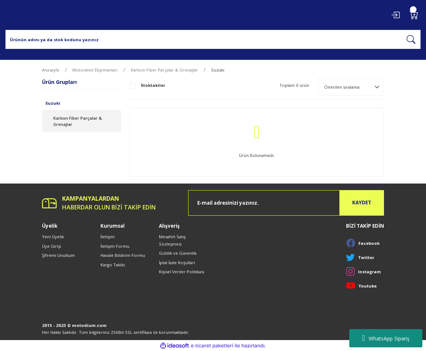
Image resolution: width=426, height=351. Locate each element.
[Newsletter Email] (286, 203)
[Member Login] (395, 15)
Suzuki (217, 70)
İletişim (107, 236)
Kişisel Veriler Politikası (181, 271)
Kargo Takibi (112, 264)
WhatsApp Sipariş (386, 338)
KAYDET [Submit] (361, 202)
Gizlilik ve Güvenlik (178, 253)
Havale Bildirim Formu (122, 255)
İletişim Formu (114, 246)
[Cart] (414, 15)
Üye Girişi (51, 246)
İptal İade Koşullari (177, 262)
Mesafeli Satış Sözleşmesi (172, 240)
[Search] (213, 39)
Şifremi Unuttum (58, 255)
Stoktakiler (153, 85)
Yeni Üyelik (53, 236)
